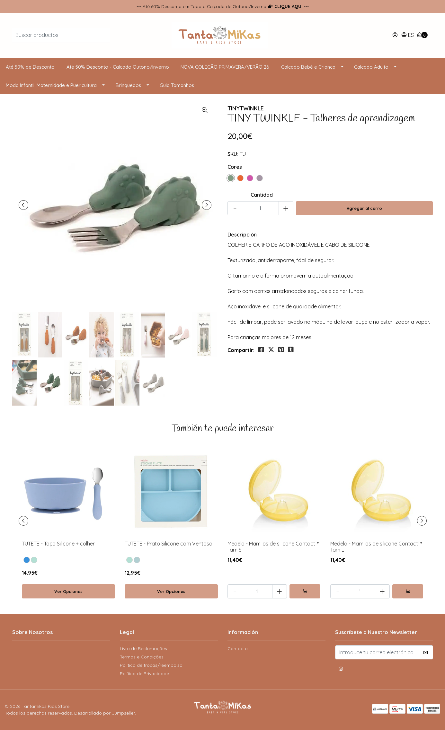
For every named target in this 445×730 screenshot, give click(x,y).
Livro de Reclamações (143, 648)
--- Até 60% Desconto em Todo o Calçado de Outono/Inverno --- (223, 6)
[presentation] (23, 205)
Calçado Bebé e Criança (308, 67)
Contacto (237, 648)
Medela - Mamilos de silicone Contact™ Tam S (273, 546)
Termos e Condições (142, 657)
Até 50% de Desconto (30, 67)
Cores (234, 167)
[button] (407, 35)
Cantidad (262, 195)
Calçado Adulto (371, 67)
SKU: (232, 154)
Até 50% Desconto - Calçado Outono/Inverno (118, 67)
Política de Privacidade (144, 673)
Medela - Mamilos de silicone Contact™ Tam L (376, 546)
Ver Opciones (68, 591)
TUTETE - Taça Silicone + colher (58, 543)
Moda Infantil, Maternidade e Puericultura (51, 85)
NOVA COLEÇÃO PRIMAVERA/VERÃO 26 (225, 67)
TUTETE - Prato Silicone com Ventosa (168, 543)
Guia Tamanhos (177, 85)
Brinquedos (128, 85)
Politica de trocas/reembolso (151, 665)
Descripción (242, 234)
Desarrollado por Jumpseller (104, 713)
